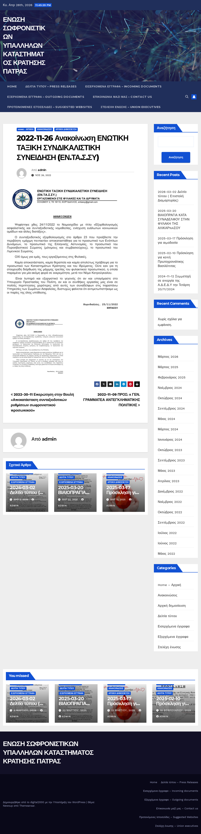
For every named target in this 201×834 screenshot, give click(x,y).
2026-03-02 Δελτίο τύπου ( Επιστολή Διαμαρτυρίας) (172, 196)
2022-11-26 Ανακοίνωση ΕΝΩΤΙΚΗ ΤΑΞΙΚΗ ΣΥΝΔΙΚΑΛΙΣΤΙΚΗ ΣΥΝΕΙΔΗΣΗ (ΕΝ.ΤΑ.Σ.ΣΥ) (72, 147)
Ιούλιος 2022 (167, 533)
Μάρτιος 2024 (168, 429)
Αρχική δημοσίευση (66, 129)
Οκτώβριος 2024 (170, 398)
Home (12, 86)
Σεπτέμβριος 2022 (171, 522)
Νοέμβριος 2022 (170, 502)
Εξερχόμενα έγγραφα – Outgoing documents (45, 97)
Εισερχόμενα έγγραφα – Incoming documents (123, 86)
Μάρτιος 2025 (168, 367)
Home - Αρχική (25, 129)
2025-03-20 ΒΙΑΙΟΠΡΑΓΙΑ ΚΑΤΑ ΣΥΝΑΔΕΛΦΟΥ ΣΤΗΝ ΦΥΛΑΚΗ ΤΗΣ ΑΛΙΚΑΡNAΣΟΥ (173, 219)
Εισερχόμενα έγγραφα (174, 626)
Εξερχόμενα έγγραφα (23, 482)
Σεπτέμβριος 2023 (171, 460)
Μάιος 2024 (166, 419)
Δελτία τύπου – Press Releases (51, 86)
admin (42, 170)
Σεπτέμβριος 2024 (171, 408)
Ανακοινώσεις (44, 129)
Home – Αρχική (169, 585)
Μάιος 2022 (166, 553)
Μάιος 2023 (166, 471)
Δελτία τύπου (18, 477)
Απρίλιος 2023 (168, 481)
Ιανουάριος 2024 (170, 439)
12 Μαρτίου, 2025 (123, 710)
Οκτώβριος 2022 (170, 512)
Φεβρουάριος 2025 (171, 377)
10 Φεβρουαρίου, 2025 (175, 710)
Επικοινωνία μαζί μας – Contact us (122, 97)
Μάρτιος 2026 (168, 357)
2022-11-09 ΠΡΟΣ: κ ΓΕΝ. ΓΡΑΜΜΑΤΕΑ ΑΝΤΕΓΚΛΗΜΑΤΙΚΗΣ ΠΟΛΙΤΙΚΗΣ (111, 399)
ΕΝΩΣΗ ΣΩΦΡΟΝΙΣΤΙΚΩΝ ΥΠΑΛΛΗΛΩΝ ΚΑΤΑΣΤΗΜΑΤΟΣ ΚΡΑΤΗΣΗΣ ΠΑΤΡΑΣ (24, 45)
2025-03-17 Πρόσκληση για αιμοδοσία (122, 492)
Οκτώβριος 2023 (170, 450)
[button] (186, 97)
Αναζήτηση (166, 128)
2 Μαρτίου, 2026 (25, 710)
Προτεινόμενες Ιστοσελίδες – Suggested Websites (49, 107)
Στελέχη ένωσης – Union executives (131, 107)
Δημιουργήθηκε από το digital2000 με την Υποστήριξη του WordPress (44, 802)
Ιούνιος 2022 (167, 543)
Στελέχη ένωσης (169, 647)
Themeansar (27, 805)
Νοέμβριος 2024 (170, 388)
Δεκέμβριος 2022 (170, 491)
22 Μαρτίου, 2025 (74, 710)
